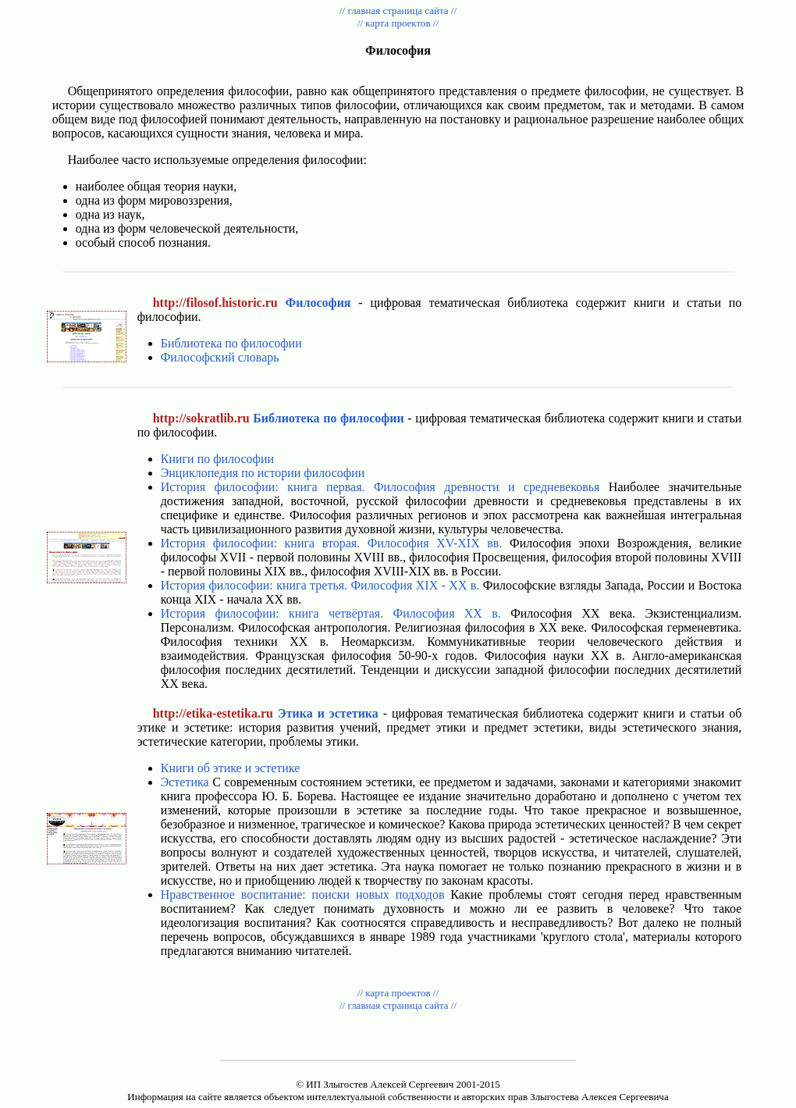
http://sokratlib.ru (201, 418)
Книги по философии (217, 458)
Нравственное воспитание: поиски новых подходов (303, 894)
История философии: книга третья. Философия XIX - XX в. (320, 585)
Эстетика (185, 782)
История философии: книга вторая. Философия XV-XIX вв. (332, 543)
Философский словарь (220, 357)
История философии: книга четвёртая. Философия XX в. (331, 613)
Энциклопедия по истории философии (263, 472)
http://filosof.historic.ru (215, 302)
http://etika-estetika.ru (213, 713)
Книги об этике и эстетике (230, 768)
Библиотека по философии (231, 343)
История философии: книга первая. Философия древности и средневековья (380, 486)
